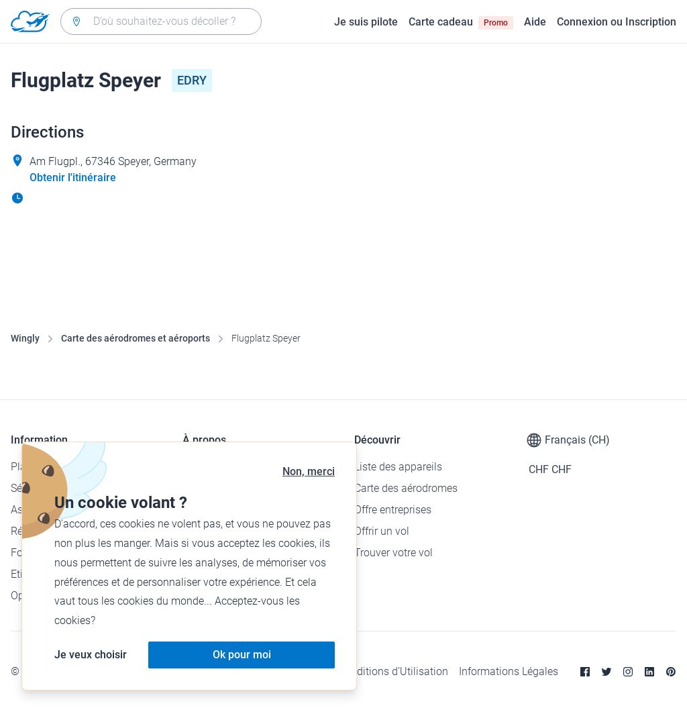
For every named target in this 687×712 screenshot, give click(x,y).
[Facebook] (585, 671)
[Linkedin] (649, 671)
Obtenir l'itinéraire (73, 177)
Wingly (25, 338)
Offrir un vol (381, 531)
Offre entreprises (392, 509)
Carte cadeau (461, 22)
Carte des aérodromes (406, 488)
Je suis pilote (366, 21)
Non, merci (308, 471)
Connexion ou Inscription (616, 21)
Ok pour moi (242, 654)
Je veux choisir (90, 654)
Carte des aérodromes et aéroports (135, 338)
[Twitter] (606, 671)
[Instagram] (628, 671)
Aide (535, 21)
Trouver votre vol (393, 552)
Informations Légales (508, 671)
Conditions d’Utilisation (393, 671)
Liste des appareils (398, 466)
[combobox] (161, 21)
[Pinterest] (671, 671)
